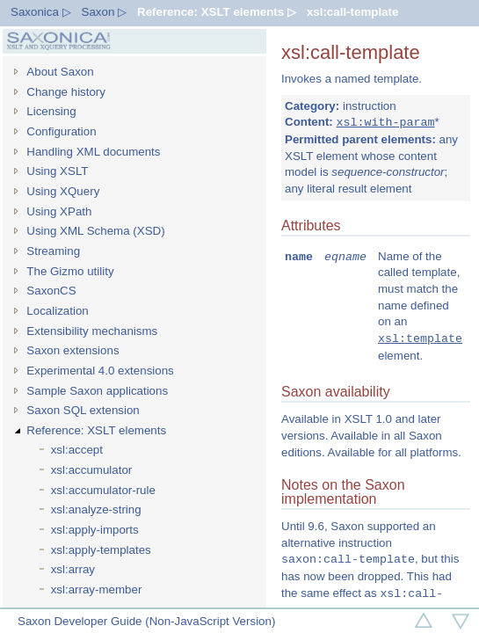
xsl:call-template (352, 11)
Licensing (51, 111)
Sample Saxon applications (97, 390)
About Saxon (59, 71)
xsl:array (73, 569)
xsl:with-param (385, 122)
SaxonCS (51, 290)
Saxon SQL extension (82, 410)
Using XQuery (62, 191)
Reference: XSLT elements (96, 430)
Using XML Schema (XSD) (95, 230)
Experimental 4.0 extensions (99, 370)
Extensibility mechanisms (91, 331)
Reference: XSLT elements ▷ (216, 11)
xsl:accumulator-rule (103, 490)
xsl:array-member (96, 589)
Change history (65, 91)
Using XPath (58, 211)
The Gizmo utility (69, 271)
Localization (57, 310)
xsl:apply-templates (101, 550)
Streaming (53, 251)
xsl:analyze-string (96, 509)
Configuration (61, 131)
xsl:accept (77, 449)
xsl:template (420, 339)
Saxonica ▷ (41, 11)
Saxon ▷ (104, 11)
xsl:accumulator (92, 470)
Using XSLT (57, 171)
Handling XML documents (93, 151)
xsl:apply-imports (95, 529)
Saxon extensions (72, 350)
